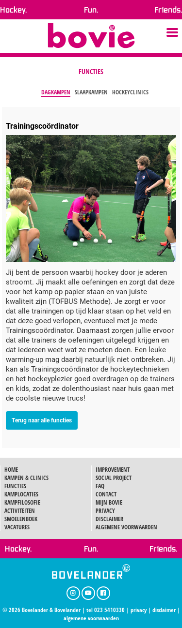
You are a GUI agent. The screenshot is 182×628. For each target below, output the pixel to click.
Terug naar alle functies (42, 420)
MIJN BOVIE (109, 502)
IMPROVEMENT (113, 469)
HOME (11, 469)
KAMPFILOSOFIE (22, 502)
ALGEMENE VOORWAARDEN (126, 527)
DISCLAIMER (109, 519)
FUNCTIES (15, 486)
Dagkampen (55, 92)
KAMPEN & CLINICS (26, 478)
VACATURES (17, 527)
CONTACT (106, 494)
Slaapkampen (91, 92)
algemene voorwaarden (91, 618)
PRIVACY (105, 511)
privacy (139, 610)
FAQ (100, 486)
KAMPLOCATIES (21, 494)
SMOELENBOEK (20, 519)
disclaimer (164, 610)
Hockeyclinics (130, 92)
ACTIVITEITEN (19, 511)
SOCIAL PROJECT (114, 478)
